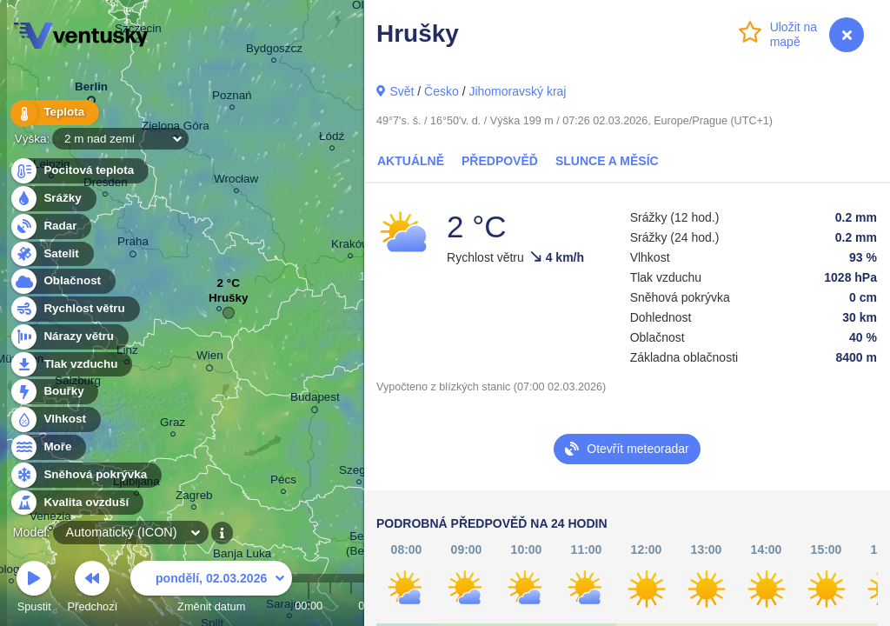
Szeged (359, 472)
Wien (209, 358)
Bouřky (53, 391)
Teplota (53, 112)
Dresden (105, 185)
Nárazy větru (68, 337)
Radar (50, 226)
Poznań (232, 98)
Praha (133, 244)
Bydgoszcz (274, 51)
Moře (47, 447)
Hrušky (229, 302)
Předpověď (500, 161)
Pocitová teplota (78, 170)
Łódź (331, 139)
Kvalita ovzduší (76, 503)
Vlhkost (54, 419)
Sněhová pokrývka (85, 475)
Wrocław (236, 181)
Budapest (315, 400)
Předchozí (93, 589)
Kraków (350, 246)
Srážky (52, 198)
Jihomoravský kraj (517, 91)
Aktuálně (410, 161)
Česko (441, 91)
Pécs (283, 482)
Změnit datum (211, 589)
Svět (401, 91)
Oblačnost (62, 281)
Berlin (91, 90)
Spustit (34, 589)
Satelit (51, 254)
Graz (172, 425)
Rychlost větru (74, 309)
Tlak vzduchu (70, 364)
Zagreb (194, 498)
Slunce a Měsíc (607, 161)
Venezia (50, 518)
